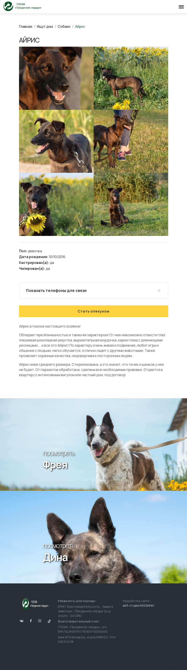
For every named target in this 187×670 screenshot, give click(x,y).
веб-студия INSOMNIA (138, 605)
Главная (25, 26)
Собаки (64, 26)
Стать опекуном (93, 311)
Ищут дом (45, 26)
